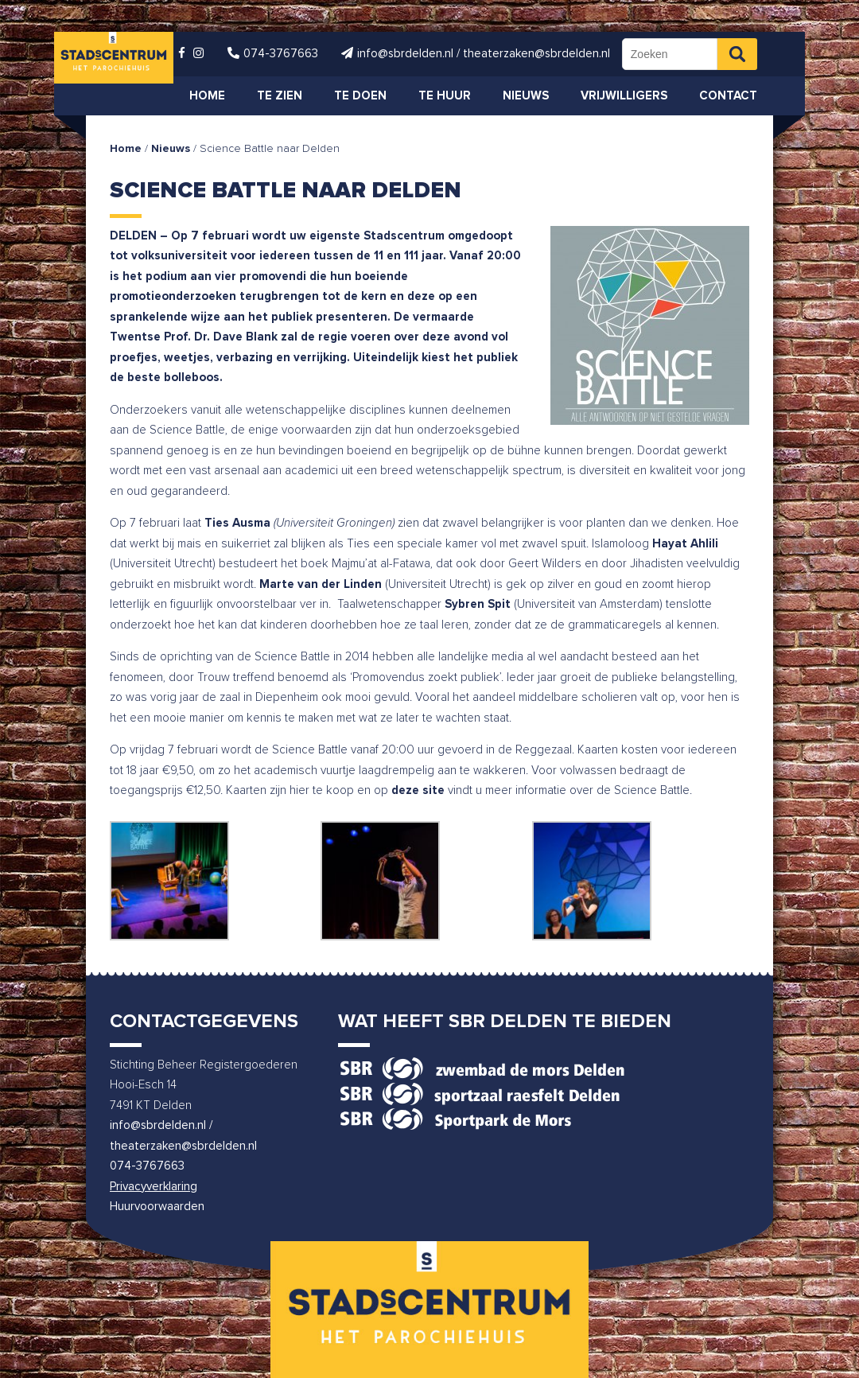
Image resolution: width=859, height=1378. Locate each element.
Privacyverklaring (153, 1187)
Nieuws (170, 148)
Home (126, 148)
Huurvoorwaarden (157, 1207)
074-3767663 (147, 1166)
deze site (418, 790)
